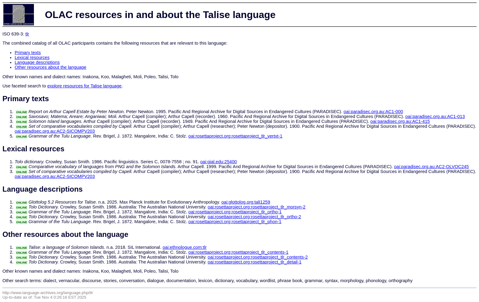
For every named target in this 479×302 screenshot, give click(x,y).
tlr (27, 33)
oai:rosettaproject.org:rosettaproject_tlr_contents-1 (238, 252)
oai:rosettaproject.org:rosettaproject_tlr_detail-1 (255, 262)
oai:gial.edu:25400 (218, 161)
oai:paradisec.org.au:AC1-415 (400, 121)
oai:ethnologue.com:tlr (185, 247)
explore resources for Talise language (84, 85)
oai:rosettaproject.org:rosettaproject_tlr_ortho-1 (235, 211)
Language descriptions (37, 62)
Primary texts (28, 52)
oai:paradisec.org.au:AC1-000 (373, 111)
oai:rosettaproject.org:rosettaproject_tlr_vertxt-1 (235, 136)
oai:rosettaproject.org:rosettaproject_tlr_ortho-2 (254, 216)
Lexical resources (32, 57)
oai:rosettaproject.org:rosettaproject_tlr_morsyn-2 (256, 206)
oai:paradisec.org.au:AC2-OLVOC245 (431, 166)
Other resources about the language (50, 67)
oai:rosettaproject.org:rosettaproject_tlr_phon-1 (235, 221)
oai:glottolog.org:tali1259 (245, 202)
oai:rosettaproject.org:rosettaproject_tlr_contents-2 (258, 257)
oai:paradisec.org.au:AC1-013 (435, 116)
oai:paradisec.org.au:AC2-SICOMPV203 (55, 131)
